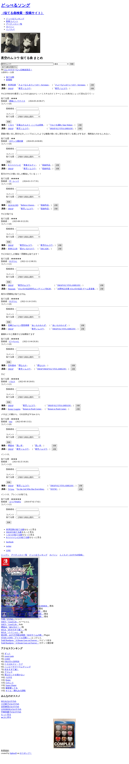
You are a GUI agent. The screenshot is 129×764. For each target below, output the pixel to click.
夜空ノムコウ (25, 88)
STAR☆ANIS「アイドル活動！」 (16, 646)
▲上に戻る (6, 725)
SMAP (10, 88)
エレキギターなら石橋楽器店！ (18, 70)
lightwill (13, 761)
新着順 (9, 80)
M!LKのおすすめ (8, 710)
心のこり (10, 691)
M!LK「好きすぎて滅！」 (12, 638)
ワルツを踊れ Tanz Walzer (61, 126)
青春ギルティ (30, 166)
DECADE (45, 252)
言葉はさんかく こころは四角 (30, 126)
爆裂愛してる (12, 696)
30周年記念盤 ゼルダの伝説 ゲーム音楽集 (76, 292)
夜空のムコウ (26, 248)
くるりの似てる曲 (14, 543)
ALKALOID (13, 207)
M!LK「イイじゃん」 (10, 641)
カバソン (10, 27)
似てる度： (11, 117)
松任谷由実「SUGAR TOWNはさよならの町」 (22, 619)
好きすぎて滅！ (12, 678)
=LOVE (9, 686)
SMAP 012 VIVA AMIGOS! (61, 129)
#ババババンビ (14, 166)
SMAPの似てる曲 (14, 540)
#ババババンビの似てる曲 (17, 546)
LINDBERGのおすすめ (11, 717)
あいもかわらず (39, 330)
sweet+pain (9, 664)
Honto (7, 688)
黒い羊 (20, 452)
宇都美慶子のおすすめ (11, 720)
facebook (9, 550)
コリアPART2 (15, 509)
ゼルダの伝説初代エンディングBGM (34, 292)
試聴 (92, 85)
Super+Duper (11, 694)
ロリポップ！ (26, 761)
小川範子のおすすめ (10, 712)
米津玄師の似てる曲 (15, 538)
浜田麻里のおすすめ (10, 715)
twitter (8, 554)
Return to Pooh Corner (32, 415)
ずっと (8, 662)
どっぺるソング (15, 5)
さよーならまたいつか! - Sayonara (34, 85)
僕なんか (23, 371)
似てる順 (10, 77)
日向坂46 (12, 371)
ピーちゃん (14, 346)
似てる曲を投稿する (9, 67)
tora (10, 428)
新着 (12, 21)
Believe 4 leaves (27, 207)
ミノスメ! (10, 29)
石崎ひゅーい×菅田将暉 (18, 330)
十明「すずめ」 (8, 627)
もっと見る (6, 723)
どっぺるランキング (38, 563)
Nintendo (11, 293)
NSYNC (53, 497)
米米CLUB (12, 252)
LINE (8, 559)
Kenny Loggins (14, 415)
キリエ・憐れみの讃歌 (16, 699)
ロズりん (13, 264)
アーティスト (14, 24)
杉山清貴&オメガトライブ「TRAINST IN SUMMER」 (25, 614)
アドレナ (9, 680)
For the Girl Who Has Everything (30, 497)
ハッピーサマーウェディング (18, 675)
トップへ (5, 563)
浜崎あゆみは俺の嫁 (10, 604)
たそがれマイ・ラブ (14, 672)
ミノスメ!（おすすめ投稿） (71, 563)
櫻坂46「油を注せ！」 (11, 635)
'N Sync (11, 497)
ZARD (7, 667)
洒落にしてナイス (17, 101)
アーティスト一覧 (19, 563)
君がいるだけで (27, 252)
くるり (11, 126)
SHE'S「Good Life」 (10, 630)
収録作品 (46, 166)
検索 (72, 64)
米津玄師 (12, 85)
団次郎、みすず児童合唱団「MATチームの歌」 (22, 622)
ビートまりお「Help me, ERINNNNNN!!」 (19, 617)
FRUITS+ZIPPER (12, 670)
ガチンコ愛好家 (16, 142)
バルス (12, 387)
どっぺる (15, 19)
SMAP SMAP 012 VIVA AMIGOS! (51, 374)
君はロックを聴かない (15, 683)
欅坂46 (11, 452)
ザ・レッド (14, 183)
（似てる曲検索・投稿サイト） (22, 13)
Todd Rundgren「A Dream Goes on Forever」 (20, 649)
